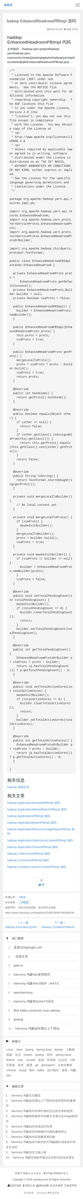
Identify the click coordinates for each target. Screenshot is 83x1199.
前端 (9, 1054)
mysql (23, 1070)
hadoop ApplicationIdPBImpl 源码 (28, 816)
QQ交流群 (14, 1185)
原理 (65, 1070)
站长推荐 (56, 1185)
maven (28, 1054)
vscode (31, 1060)
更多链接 (53, 1192)
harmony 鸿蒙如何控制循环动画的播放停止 (39, 1131)
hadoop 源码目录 (18, 787)
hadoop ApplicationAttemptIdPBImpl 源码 (33, 802)
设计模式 (53, 1070)
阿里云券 (28, 1185)
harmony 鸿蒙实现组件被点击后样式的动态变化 (43, 1157)
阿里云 (27, 1173)
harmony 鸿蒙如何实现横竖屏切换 (33, 1136)
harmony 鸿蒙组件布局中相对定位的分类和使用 (42, 1111)
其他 (41, 1060)
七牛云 (37, 1173)
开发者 (11, 1065)
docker (59, 1049)
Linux (10, 1049)
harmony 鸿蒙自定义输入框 (28, 1152)
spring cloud (63, 1054)
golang (18, 1019)
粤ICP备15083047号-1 (55, 1173)
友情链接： (30, 1192)
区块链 (51, 1060)
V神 (72, 1060)
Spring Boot (44, 1049)
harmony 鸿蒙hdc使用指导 (32, 974)
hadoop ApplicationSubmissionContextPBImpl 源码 (40, 840)
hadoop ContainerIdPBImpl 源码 (28, 860)
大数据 (22, 897)
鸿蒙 (73, 1070)
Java (19, 1049)
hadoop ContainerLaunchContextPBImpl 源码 (36, 867)
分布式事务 (65, 1065)
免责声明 (70, 1185)
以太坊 (63, 1060)
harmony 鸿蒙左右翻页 (26, 1095)
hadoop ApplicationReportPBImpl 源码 (31, 822)
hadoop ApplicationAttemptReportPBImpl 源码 (37, 809)
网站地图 (42, 1185)
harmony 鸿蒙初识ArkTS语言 (34, 1001)
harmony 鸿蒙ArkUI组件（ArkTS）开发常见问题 (47, 983)
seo (8, 1075)
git (37, 1065)
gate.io (18, 965)
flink (32, 1070)
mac (21, 1060)
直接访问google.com (28, 947)
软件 (50, 1054)
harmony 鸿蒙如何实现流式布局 (31, 1126)
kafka (41, 1070)
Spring (29, 1049)
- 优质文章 (21, 956)
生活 (18, 1054)
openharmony (23, 992)
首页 (8, 5)
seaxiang (42, 1192)
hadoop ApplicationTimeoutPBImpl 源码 (32, 847)
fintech (11, 1060)
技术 (21, 1065)
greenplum (48, 1065)
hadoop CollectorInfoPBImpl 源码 (28, 853)
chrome (11, 1070)
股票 (30, 1065)
